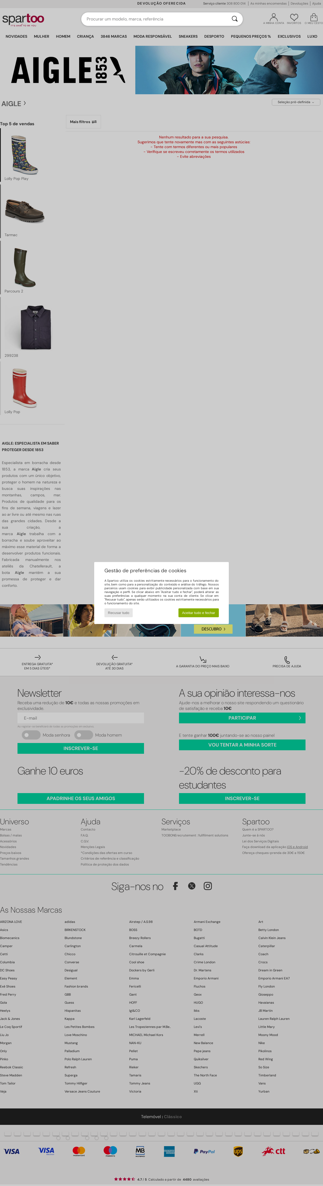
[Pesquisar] (234, 19)
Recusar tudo (118, 613)
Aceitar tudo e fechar (198, 613)
